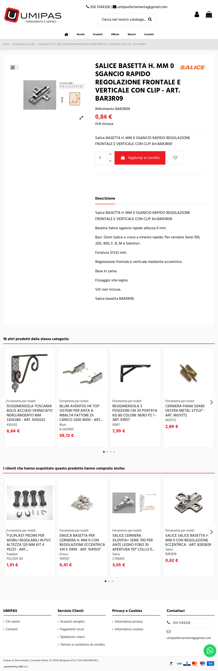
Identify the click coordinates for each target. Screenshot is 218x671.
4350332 (12, 425)
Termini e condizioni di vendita (82, 645)
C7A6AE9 (118, 559)
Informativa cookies (129, 629)
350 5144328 (181, 623)
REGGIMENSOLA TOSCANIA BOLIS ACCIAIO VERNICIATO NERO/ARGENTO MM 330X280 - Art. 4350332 (30, 413)
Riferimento (104, 109)
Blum (63, 425)
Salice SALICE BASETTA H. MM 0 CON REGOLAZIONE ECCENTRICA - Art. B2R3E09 (188, 540)
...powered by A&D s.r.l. (15, 667)
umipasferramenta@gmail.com (189, 638)
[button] (98, 34)
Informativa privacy (129, 622)
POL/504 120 (15, 559)
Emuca (64, 554)
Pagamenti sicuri (72, 629)
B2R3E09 (170, 554)
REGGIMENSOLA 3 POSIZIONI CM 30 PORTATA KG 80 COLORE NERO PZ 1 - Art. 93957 (134, 413)
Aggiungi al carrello (140, 158)
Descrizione (105, 199)
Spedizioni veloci (72, 637)
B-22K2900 (67, 429)
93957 (116, 425)
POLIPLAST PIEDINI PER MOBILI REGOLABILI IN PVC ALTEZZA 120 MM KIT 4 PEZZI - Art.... (29, 543)
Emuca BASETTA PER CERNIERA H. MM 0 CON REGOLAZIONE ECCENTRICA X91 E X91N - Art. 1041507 (82, 543)
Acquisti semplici (72, 622)
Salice (116, 554)
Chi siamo (13, 622)
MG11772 (170, 420)
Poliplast (12, 554)
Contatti (12, 629)
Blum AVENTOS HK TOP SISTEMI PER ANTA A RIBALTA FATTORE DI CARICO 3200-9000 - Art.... (81, 413)
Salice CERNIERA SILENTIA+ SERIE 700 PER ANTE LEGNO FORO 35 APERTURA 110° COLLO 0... (133, 543)
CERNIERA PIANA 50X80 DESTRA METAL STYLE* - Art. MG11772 (185, 411)
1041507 (65, 559)
